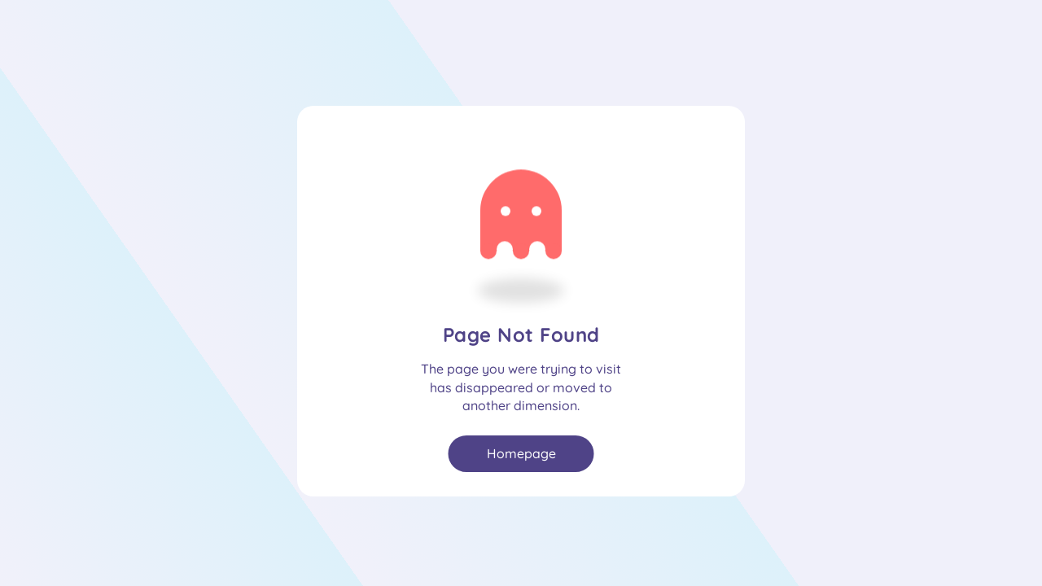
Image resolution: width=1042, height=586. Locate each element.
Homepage (521, 453)
